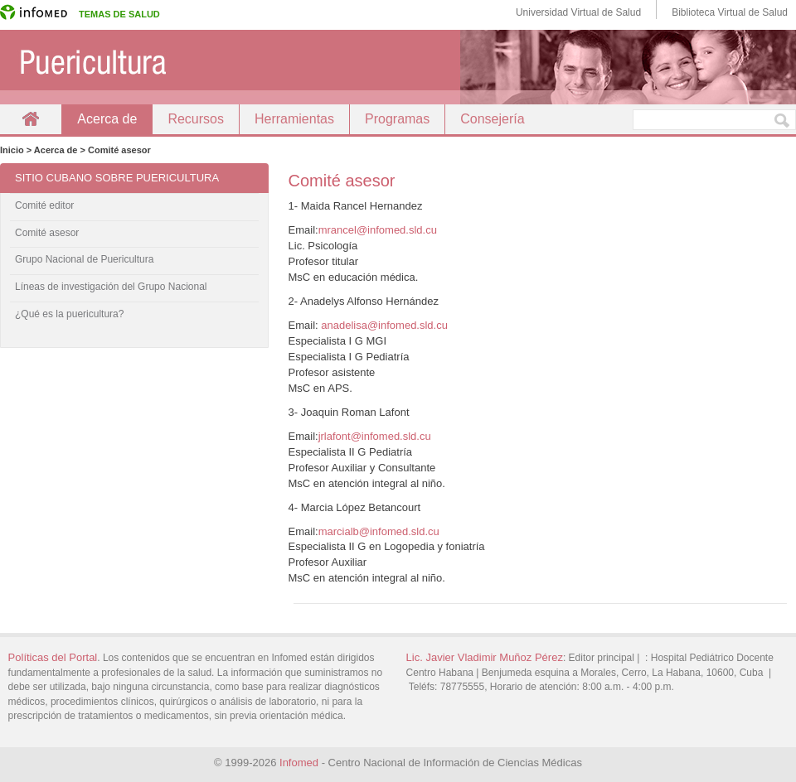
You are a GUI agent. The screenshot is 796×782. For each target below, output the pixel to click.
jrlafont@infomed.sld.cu (374, 436)
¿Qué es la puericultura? (69, 314)
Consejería (492, 119)
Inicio (31, 118)
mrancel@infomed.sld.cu (377, 230)
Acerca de (107, 119)
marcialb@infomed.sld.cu (378, 531)
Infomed (298, 762)
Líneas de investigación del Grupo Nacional (110, 286)
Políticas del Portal (53, 657)
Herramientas (294, 119)
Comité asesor (47, 233)
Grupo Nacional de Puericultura (84, 259)
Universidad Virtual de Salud (578, 12)
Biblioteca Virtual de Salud (730, 12)
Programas (397, 119)
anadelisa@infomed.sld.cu (384, 325)
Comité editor (44, 205)
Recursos (195, 119)
